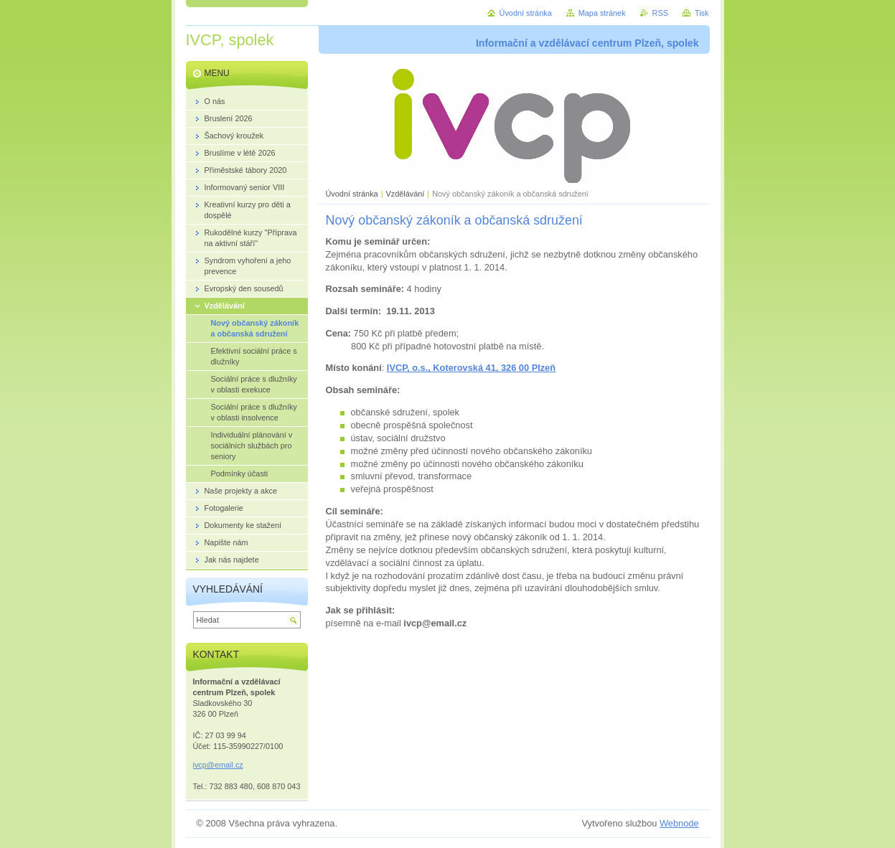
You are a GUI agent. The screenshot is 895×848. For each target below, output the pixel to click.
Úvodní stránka (352, 193)
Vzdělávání (405, 193)
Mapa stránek (602, 13)
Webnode (679, 823)
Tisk (702, 13)
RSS (660, 13)
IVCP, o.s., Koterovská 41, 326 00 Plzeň (471, 367)
